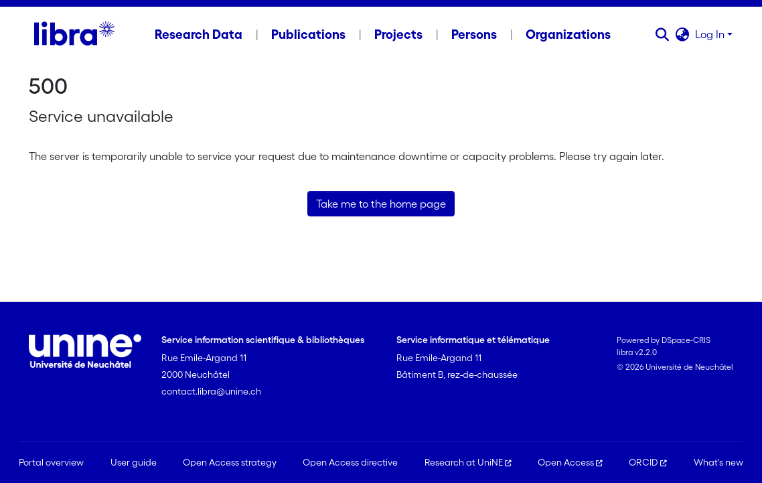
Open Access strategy (230, 462)
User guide (133, 462)
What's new (718, 462)
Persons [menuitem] (474, 34)
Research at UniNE (468, 462)
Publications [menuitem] (308, 34)
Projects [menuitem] (398, 34)
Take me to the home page (381, 204)
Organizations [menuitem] (568, 34)
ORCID (648, 462)
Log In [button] (711, 34)
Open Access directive (350, 462)
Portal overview (51, 462)
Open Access (570, 462)
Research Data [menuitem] (198, 34)
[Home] (74, 34)
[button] (662, 34)
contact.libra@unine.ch (211, 391)
